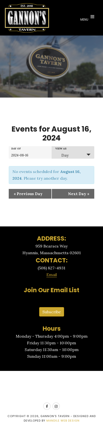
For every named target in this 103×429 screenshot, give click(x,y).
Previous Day (28, 193)
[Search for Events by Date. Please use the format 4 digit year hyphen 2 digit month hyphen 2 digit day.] (23, 154)
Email (51, 274)
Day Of (16, 148)
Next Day (78, 193)
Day (62, 155)
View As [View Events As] (61, 148)
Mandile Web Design (63, 421)
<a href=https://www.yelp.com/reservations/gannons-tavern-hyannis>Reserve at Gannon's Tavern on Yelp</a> (51, 387)
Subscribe (51, 311)
